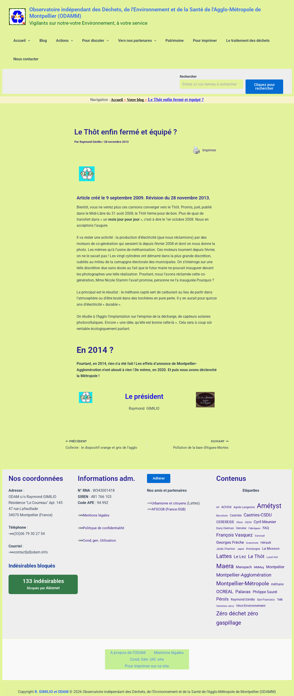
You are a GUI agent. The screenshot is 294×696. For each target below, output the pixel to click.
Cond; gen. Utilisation (100, 526)
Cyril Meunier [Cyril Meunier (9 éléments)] (265, 507)
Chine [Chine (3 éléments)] (239, 508)
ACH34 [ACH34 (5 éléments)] (226, 493)
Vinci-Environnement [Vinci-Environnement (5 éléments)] (251, 591)
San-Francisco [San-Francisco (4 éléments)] (266, 585)
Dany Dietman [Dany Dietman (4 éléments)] (225, 514)
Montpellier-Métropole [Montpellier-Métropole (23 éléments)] (242, 569)
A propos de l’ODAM (129, 639)
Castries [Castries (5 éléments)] (236, 501)
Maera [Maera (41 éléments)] (225, 552)
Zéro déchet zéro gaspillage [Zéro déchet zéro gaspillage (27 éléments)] (237, 604)
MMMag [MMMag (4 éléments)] (259, 553)
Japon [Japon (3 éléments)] (240, 534)
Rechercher (188, 62)
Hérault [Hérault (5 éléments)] (266, 528)
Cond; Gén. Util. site (147, 647)
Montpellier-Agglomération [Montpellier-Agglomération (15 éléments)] (243, 561)
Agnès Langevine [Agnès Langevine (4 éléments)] (244, 493)
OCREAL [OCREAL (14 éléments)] (224, 577)
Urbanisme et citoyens (170, 490)
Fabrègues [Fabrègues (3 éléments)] (255, 514)
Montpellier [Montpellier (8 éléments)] (275, 553)
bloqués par (43, 569)
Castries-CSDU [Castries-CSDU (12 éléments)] (258, 501)
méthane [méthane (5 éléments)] (277, 570)
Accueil (116, 84)
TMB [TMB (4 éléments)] (279, 585)
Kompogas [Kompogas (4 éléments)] (253, 534)
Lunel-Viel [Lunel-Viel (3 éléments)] (272, 543)
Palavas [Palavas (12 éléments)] (243, 577)
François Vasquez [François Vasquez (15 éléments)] (234, 521)
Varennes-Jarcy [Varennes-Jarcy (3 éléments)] (225, 591)
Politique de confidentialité (104, 514)
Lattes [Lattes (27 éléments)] (224, 542)
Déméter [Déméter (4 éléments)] (241, 514)
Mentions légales (97, 501)
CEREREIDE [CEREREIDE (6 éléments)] (225, 508)
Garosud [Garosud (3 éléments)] (259, 521)
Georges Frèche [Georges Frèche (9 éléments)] (230, 528)
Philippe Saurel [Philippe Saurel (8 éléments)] (265, 578)
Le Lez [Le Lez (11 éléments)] (240, 542)
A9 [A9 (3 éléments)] (217, 493)
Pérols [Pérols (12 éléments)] (222, 585)
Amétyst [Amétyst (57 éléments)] (269, 492)
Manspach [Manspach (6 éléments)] (244, 553)
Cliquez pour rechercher (264, 72)
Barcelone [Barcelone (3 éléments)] (222, 501)
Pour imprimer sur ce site (146, 655)
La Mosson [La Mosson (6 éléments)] (270, 534)
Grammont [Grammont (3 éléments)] (252, 528)
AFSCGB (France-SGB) (170, 497)
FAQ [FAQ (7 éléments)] (266, 514)
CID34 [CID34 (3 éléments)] (248, 508)
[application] (25, 42)
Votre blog (136, 84)
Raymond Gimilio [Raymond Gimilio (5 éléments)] (243, 585)
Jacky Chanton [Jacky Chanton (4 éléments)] (225, 534)
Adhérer (161, 465)
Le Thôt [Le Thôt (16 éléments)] (256, 542)
